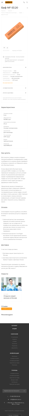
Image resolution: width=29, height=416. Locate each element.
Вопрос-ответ (14, 379)
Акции (14, 328)
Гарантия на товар (14, 362)
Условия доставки (14, 360)
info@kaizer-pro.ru (15, 399)
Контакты (14, 343)
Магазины (14, 356)
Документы (14, 347)
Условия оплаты (14, 358)
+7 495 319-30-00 (15, 396)
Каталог (14, 325)
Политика (14, 365)
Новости (14, 339)
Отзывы (15, 341)
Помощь (14, 370)
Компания (14, 334)
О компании (14, 337)
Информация (14, 353)
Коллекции (14, 382)
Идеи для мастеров (15, 384)
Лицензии (14, 345)
